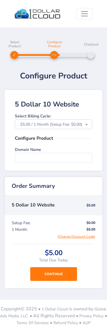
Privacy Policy (91, 316)
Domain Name (28, 149)
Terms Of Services (33, 323)
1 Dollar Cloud (55, 309)
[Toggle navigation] (84, 13)
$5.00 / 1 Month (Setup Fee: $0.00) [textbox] (51, 124)
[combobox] (53, 124)
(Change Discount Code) (76, 236)
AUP (86, 323)
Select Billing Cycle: (33, 116)
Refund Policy (65, 323)
